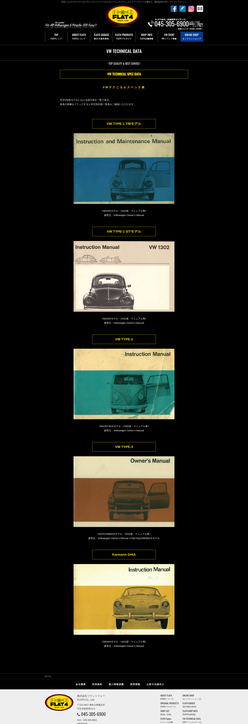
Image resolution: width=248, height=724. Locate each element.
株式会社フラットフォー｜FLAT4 (124, 18)
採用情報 (135, 640)
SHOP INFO (146, 37)
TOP (56, 37)
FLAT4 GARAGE (101, 37)
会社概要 (81, 640)
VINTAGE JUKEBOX (193, 684)
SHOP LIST (165, 668)
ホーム (48, 632)
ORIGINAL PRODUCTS (169, 661)
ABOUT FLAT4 (79, 37)
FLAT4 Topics (166, 676)
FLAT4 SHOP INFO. (190, 668)
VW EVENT (169, 37)
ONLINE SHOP (191, 37)
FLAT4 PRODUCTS (124, 37)
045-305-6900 (93, 670)
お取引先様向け (155, 640)
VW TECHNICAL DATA (192, 676)
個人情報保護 (116, 640)
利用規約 (97, 640)
